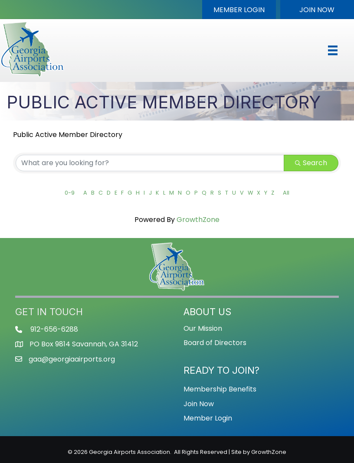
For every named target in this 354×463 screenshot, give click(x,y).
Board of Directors (215, 343)
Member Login (208, 418)
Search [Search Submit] (311, 163)
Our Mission (203, 328)
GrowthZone (198, 220)
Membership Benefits (220, 389)
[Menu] (332, 50)
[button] (239, 9)
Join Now (199, 404)
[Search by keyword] (150, 163)
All (286, 192)
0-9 (70, 192)
